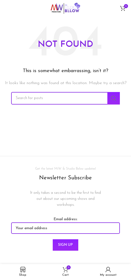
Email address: (65, 225)
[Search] (65, 98)
